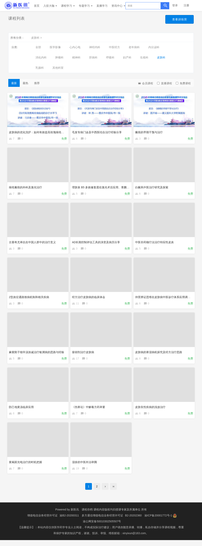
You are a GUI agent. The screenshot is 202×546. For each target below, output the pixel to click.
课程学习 (68, 5)
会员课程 (145, 83)
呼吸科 (110, 57)
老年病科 (134, 47)
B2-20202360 (133, 521)
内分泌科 (153, 47)
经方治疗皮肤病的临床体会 (89, 298)
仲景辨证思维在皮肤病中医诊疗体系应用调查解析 (166, 298)
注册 (186, 5)
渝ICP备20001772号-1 (158, 521)
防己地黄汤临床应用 (22, 410)
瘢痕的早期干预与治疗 (150, 131)
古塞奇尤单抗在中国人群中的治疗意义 (33, 242)
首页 (36, 5)
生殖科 (144, 57)
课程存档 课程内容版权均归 (99, 515)
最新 (14, 83)
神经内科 (94, 47)
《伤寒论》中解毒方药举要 (89, 410)
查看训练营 (179, 19)
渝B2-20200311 (69, 521)
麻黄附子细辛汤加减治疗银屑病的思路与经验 (37, 354)
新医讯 (75, 515)
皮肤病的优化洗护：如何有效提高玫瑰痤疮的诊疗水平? (44, 131)
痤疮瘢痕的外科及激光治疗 (26, 187)
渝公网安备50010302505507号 (102, 527)
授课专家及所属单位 (128, 515)
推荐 (37, 83)
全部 (38, 47)
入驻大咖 (50, 5)
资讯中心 (118, 5)
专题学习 (86, 5)
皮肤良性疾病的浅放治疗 (151, 410)
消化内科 (41, 57)
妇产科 (127, 57)
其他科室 (58, 67)
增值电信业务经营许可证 (42, 521)
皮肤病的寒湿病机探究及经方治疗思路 (159, 354)
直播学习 (102, 5)
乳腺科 (40, 67)
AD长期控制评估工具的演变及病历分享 (97, 242)
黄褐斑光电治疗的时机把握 (26, 466)
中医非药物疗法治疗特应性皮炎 (155, 242)
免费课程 (183, 83)
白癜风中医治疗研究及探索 (152, 187)
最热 (25, 83)
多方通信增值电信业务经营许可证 (102, 521)
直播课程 (164, 83)
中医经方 (114, 47)
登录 (175, 5)
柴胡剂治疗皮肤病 (84, 354)
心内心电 (74, 47)
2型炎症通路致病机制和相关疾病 (30, 298)
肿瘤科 (59, 57)
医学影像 (55, 47)
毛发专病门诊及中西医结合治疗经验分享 (98, 131)
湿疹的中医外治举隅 (85, 466)
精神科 (76, 57)
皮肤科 (37, 37)
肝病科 (93, 57)
